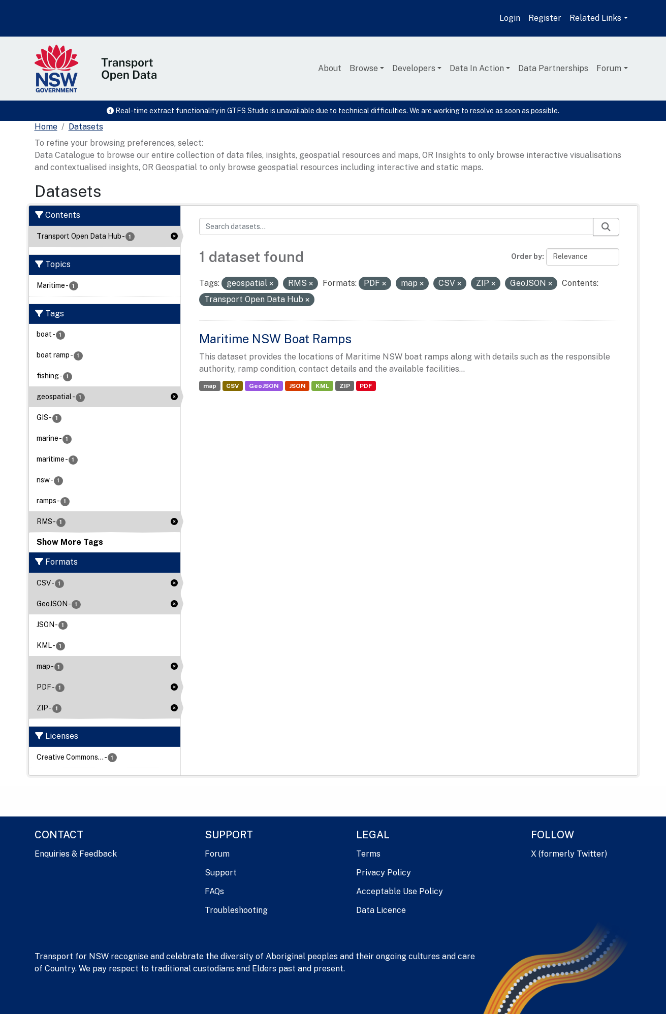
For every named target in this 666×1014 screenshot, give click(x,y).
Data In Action (477, 68)
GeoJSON (264, 385)
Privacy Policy (383, 872)
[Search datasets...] (396, 226)
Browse (364, 68)
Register (544, 18)
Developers (413, 68)
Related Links (595, 18)
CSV (232, 385)
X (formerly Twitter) (569, 854)
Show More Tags (70, 542)
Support (221, 872)
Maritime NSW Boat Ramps (275, 339)
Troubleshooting (236, 910)
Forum (608, 68)
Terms (368, 854)
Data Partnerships (553, 68)
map (209, 385)
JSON (297, 385)
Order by (526, 256)
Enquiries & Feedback (76, 854)
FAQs (214, 891)
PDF (366, 385)
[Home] (46, 127)
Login (509, 18)
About (329, 68)
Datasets (86, 127)
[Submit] (606, 227)
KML (322, 385)
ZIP (344, 385)
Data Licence (381, 910)
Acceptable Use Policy (399, 891)
